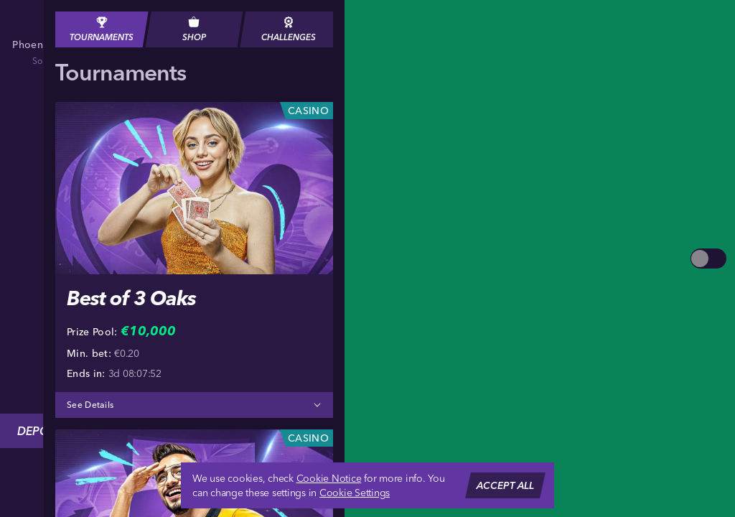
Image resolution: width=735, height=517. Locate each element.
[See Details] (317, 405)
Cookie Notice (329, 478)
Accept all (505, 485)
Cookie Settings (354, 492)
